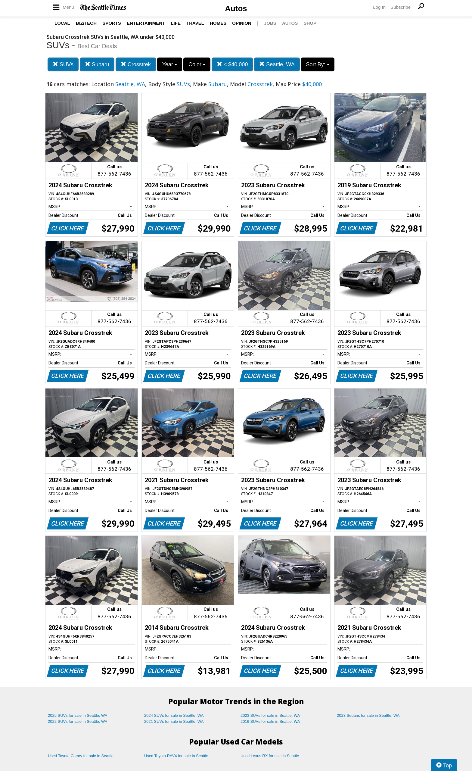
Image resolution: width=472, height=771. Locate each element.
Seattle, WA (276, 64)
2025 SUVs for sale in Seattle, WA (77, 715)
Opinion (241, 23)
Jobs (270, 23)
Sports (111, 23)
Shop (309, 23)
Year (169, 64)
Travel (195, 23)
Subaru (97, 64)
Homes (218, 23)
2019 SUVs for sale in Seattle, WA (270, 721)
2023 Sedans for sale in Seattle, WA (368, 715)
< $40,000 (232, 64)
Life (176, 23)
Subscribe (400, 7)
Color (196, 64)
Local (62, 23)
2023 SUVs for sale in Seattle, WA (270, 715)
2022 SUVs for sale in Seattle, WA (77, 721)
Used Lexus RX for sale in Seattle (270, 756)
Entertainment (146, 23)
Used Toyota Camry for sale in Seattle (80, 756)
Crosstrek (136, 64)
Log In (379, 7)
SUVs (63, 64)
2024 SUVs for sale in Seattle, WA (174, 715)
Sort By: (317, 64)
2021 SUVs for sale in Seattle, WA (174, 721)
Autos (236, 8)
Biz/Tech (86, 23)
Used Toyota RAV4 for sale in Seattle (176, 756)
